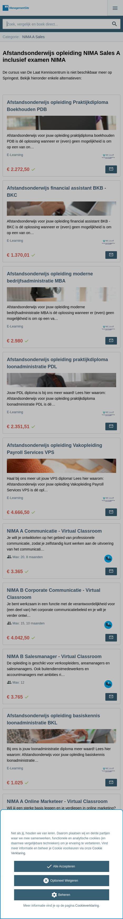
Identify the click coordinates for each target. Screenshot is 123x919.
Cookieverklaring (87, 905)
